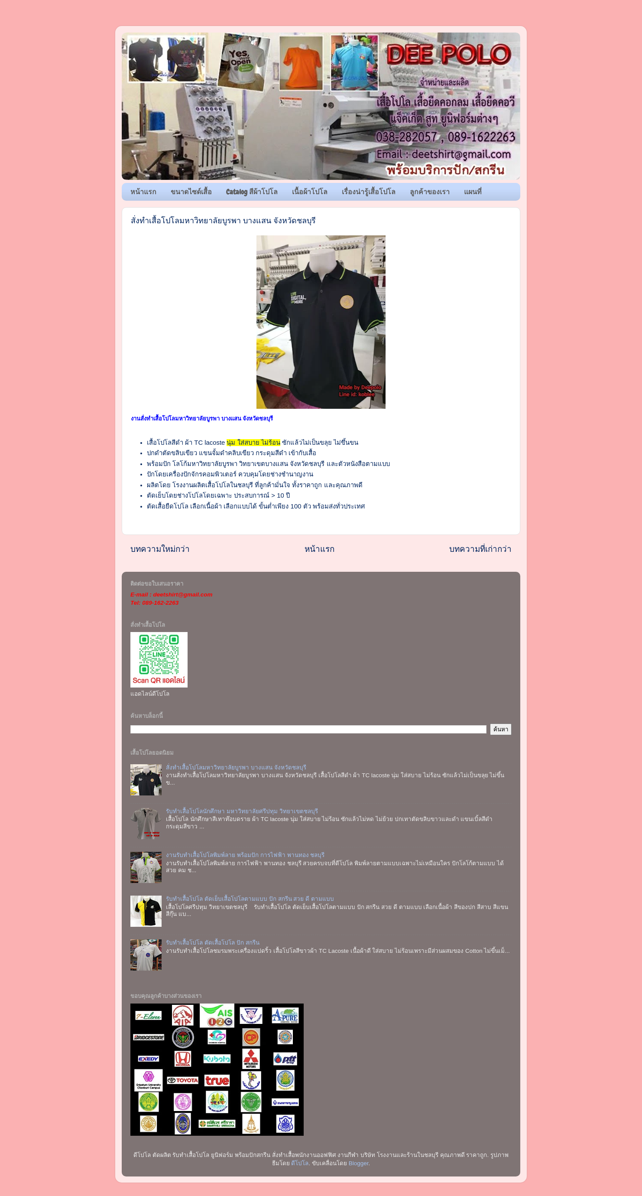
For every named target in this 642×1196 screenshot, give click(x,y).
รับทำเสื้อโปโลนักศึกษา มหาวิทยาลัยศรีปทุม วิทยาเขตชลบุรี (242, 811)
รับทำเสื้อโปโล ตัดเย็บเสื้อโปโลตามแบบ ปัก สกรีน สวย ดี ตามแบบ (250, 899)
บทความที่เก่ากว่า (480, 549)
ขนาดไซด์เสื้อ (191, 191)
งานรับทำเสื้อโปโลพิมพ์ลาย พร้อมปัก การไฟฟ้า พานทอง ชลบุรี (245, 855)
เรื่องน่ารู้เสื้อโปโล (369, 191)
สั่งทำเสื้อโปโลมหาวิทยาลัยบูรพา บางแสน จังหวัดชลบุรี (236, 767)
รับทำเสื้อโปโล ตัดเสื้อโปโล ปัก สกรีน (212, 942)
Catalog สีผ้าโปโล (252, 191)
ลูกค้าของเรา (430, 191)
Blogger (359, 1163)
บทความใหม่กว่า (160, 549)
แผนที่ (473, 191)
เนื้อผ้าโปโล (309, 191)
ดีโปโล (299, 1163)
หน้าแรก (143, 191)
